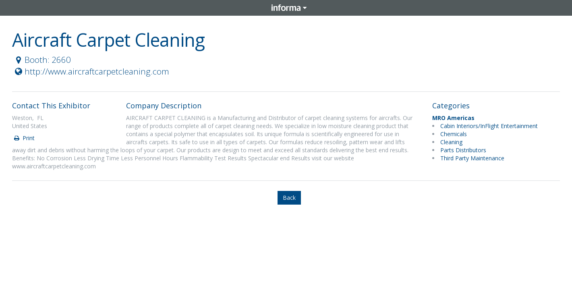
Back (289, 197)
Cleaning (451, 142)
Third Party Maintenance (472, 158)
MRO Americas (453, 118)
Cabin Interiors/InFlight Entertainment (489, 126)
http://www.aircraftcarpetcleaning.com (91, 71)
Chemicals (453, 134)
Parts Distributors (463, 150)
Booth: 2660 (42, 59)
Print (24, 138)
